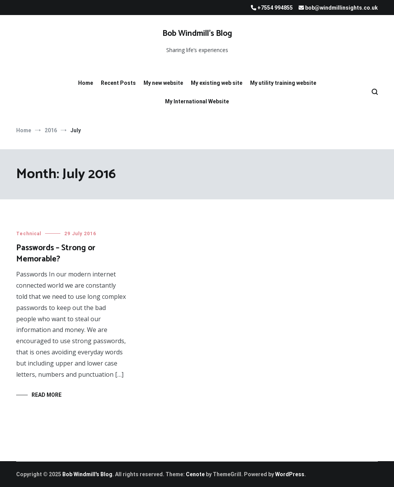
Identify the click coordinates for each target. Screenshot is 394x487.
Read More (47, 395)
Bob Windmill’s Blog (197, 33)
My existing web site (216, 83)
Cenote (195, 474)
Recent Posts (118, 83)
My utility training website (283, 83)
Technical (28, 233)
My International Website (197, 101)
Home (85, 83)
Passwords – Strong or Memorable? (55, 253)
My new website (163, 83)
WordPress (289, 474)
